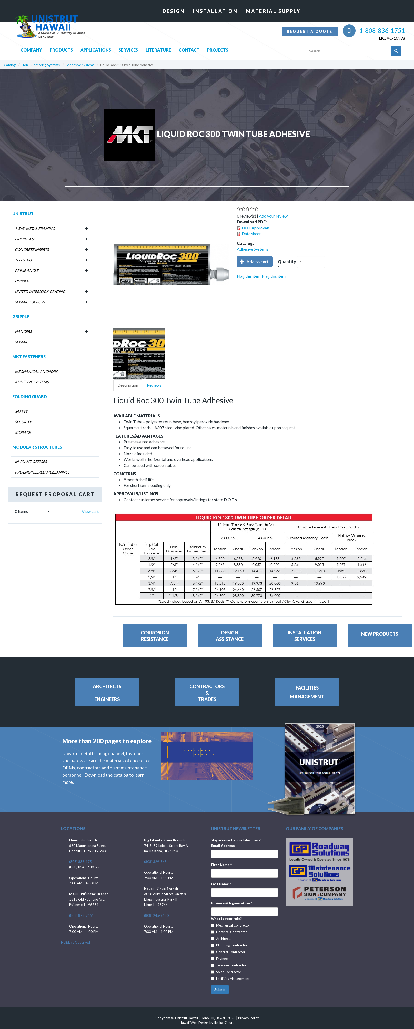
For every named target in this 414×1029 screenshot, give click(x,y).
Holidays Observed (75, 942)
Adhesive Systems (80, 65)
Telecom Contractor (228, 965)
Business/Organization (231, 903)
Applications (95, 48)
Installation (215, 11)
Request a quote (309, 31)
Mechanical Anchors (36, 371)
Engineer (220, 958)
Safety (21, 411)
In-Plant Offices (31, 461)
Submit (220, 989)
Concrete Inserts (32, 249)
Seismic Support (30, 302)
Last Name (221, 884)
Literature (158, 48)
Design (174, 11)
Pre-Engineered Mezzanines (42, 472)
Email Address (224, 845)
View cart (90, 511)
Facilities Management (230, 978)
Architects (221, 939)
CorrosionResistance (155, 636)
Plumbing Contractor (229, 945)
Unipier (22, 281)
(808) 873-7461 (81, 915)
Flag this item (248, 276)
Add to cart (254, 261)
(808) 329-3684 (156, 862)
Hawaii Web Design (194, 1023)
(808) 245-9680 (156, 915)
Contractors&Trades (207, 693)
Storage (23, 432)
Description (127, 385)
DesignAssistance (230, 636)
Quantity (287, 265)
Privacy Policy (248, 1018)
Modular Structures (37, 447)
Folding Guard (29, 396)
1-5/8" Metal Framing (35, 228)
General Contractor (228, 952)
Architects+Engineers (107, 693)
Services (128, 48)
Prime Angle (26, 270)
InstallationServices (304, 636)
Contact (189, 48)
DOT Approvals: (256, 227)
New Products (379, 634)
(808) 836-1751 (81, 862)
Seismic (21, 342)
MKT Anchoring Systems (41, 65)
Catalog (10, 65)
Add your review (273, 215)
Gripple (20, 316)
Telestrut (24, 260)
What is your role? (226, 919)
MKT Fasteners (29, 356)
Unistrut (23, 213)
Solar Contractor (226, 972)
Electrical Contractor (229, 932)
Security (23, 422)
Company (31, 48)
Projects (217, 48)
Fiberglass (25, 239)
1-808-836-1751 (374, 30)
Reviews (154, 385)
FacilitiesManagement (307, 692)
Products (61, 48)
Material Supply (273, 11)
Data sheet (251, 233)
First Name (221, 865)
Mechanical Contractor (230, 925)
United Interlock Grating (40, 291)
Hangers (23, 331)
